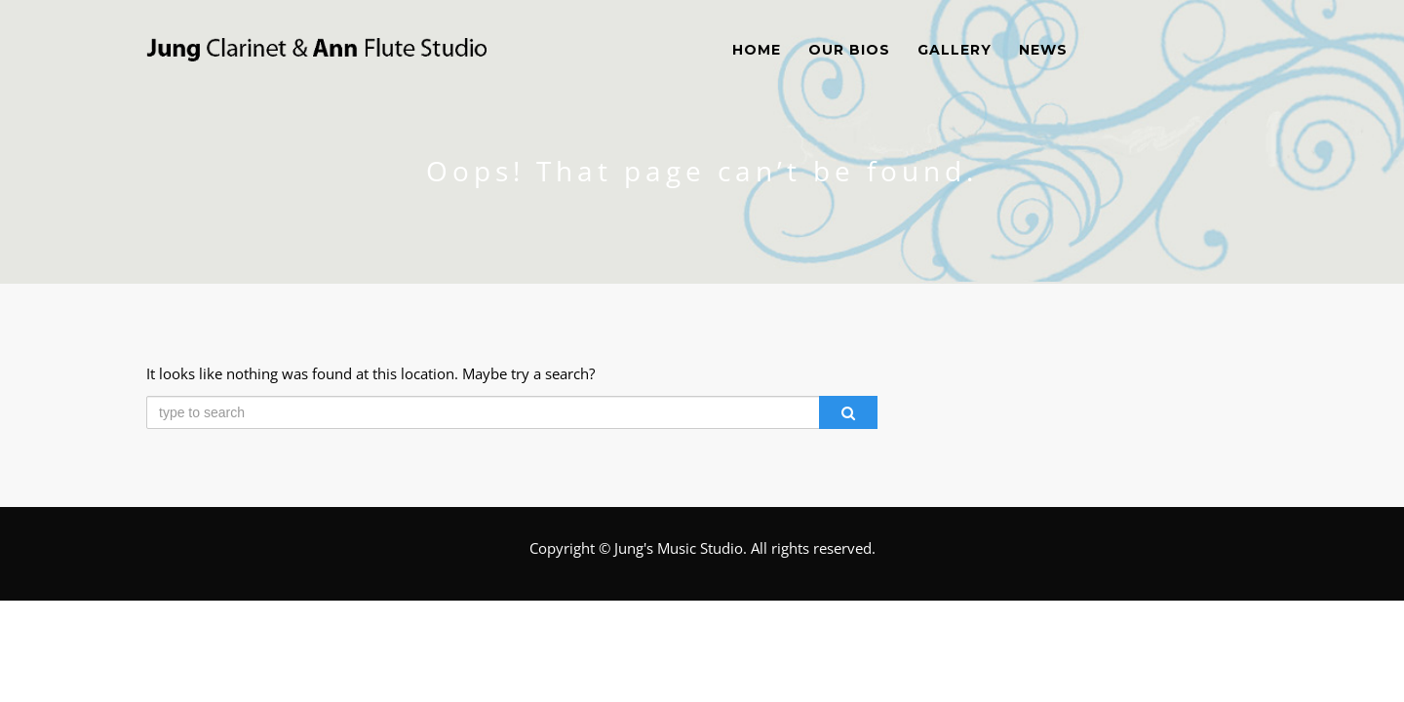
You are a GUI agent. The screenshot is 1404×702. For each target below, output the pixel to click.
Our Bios (849, 49)
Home (756, 49)
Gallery (954, 49)
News (1043, 49)
